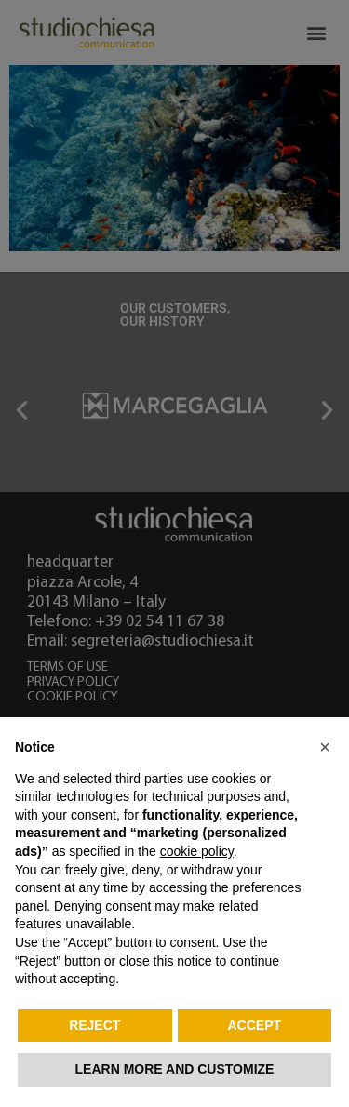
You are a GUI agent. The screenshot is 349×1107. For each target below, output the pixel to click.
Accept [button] (254, 1025)
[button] (325, 747)
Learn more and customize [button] (175, 1068)
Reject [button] (94, 1025)
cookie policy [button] (197, 851)
